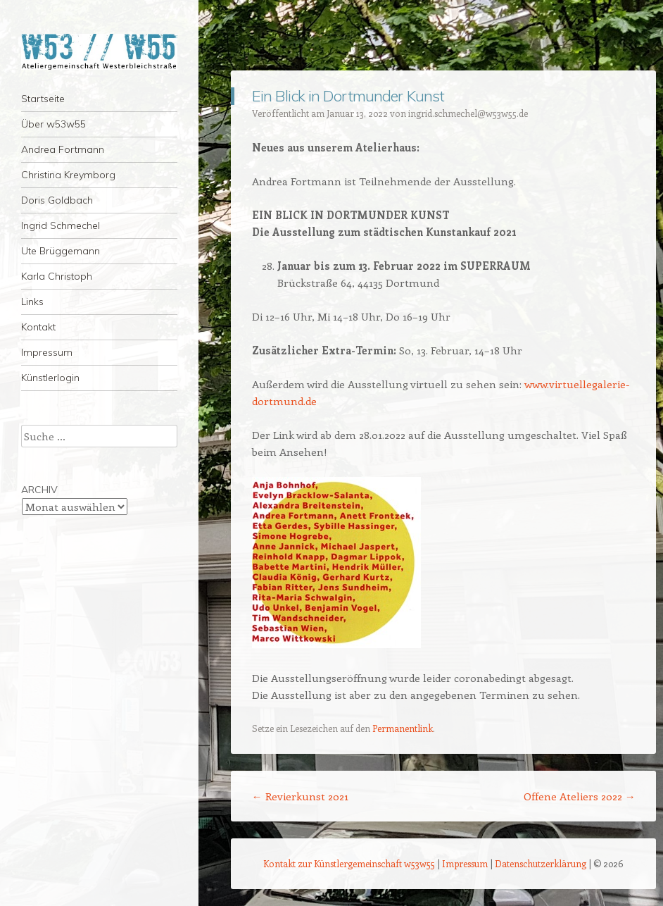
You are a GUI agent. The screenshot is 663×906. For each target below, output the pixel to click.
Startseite (43, 98)
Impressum (46, 352)
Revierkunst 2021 (300, 796)
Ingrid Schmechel (60, 225)
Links (32, 301)
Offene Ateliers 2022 (580, 796)
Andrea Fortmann (62, 149)
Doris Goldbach (57, 200)
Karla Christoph (56, 276)
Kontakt (38, 327)
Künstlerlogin (50, 377)
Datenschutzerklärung (540, 863)
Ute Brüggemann (60, 250)
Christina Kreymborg (68, 174)
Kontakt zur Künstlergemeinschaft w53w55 (349, 863)
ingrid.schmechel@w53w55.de (468, 113)
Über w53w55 (53, 124)
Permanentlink (402, 728)
